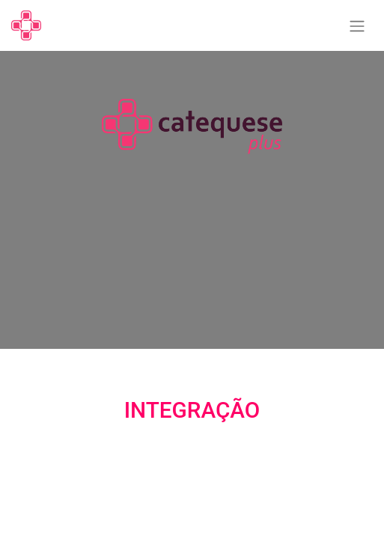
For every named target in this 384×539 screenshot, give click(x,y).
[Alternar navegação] (357, 26)
